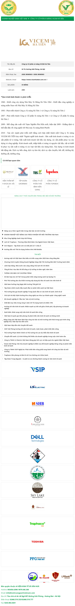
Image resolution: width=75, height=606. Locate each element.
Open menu (72, 3)
